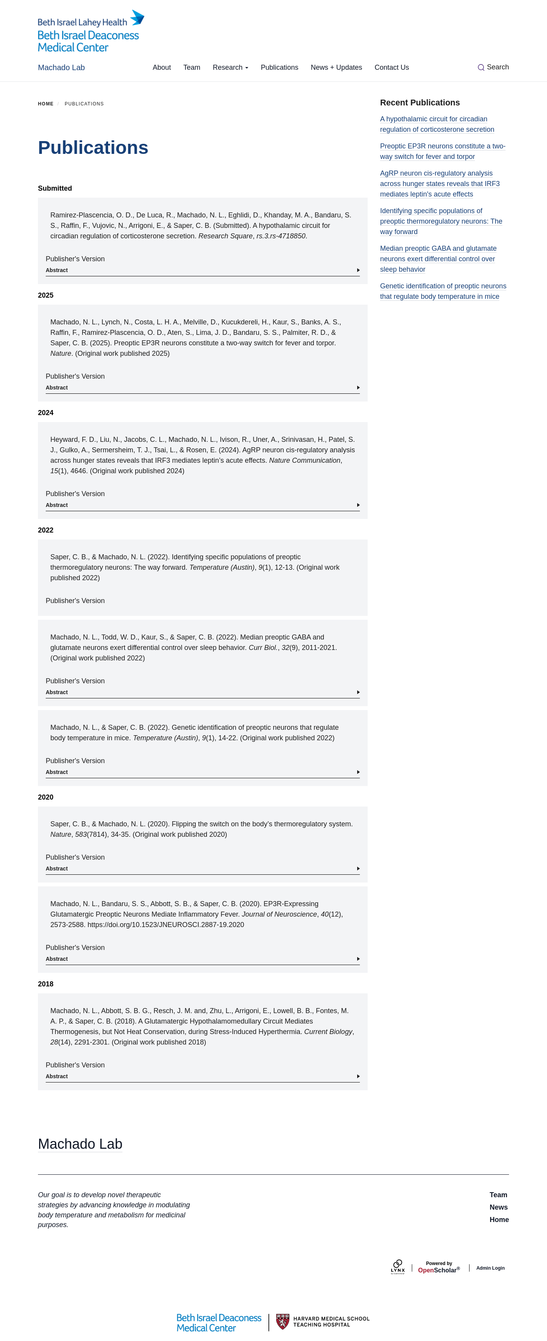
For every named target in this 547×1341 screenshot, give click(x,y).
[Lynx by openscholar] (404, 1268)
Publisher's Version (75, 259)
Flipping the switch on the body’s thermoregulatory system (261, 824)
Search (498, 67)
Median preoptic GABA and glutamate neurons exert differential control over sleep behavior (438, 259)
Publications (279, 67)
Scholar (439, 1267)
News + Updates (336, 67)
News (499, 1207)
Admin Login (490, 1268)
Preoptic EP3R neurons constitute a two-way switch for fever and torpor (224, 343)
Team (191, 67)
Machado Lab (61, 67)
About (162, 67)
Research (230, 67)
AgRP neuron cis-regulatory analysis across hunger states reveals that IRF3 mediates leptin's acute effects (440, 183)
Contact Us (392, 67)
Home (46, 104)
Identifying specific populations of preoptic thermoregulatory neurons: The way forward (441, 221)
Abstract (57, 270)
